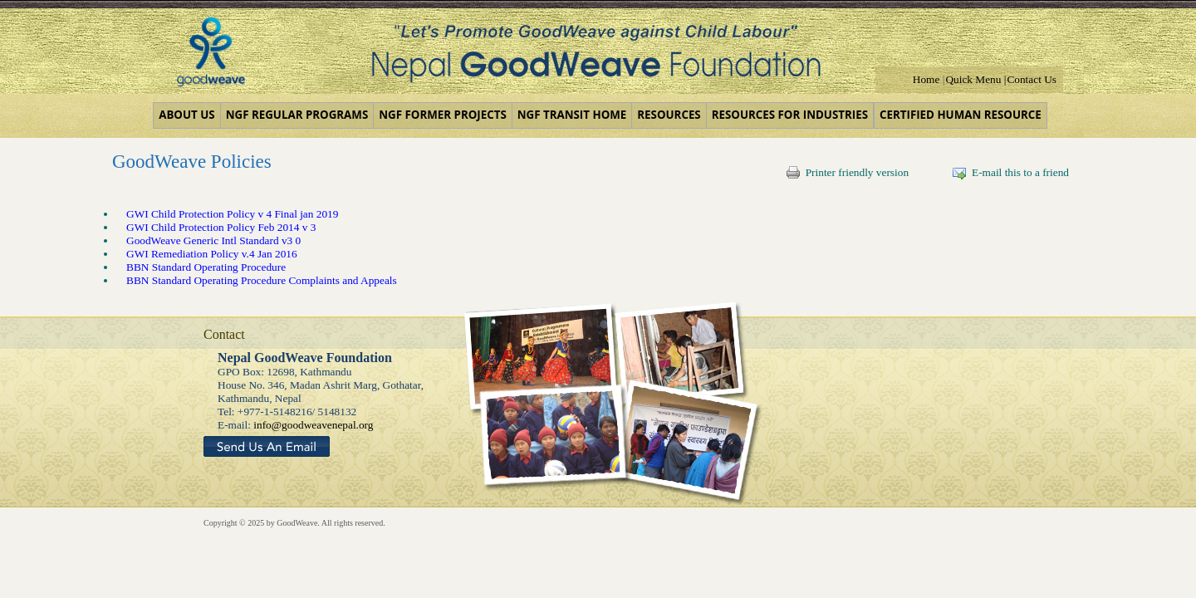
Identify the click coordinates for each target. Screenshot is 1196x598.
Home (926, 79)
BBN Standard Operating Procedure (206, 267)
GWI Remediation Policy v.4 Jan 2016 (211, 254)
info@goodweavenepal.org (313, 425)
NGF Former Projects (442, 114)
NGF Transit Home (572, 114)
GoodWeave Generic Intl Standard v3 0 (213, 240)
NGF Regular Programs (297, 114)
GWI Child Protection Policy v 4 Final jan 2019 (232, 214)
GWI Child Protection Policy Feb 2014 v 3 (221, 227)
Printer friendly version (848, 172)
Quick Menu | (975, 79)
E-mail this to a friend (1011, 172)
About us (186, 114)
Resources (668, 114)
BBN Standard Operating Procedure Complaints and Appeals (261, 280)
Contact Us (1031, 79)
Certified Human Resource (961, 114)
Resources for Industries (790, 114)
